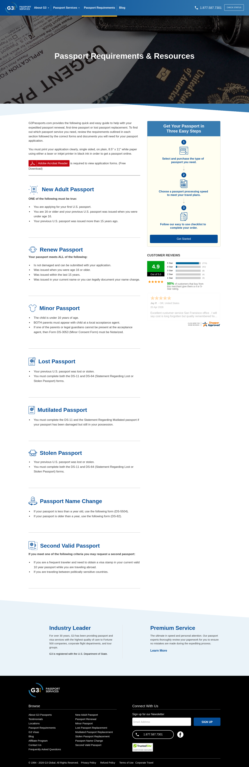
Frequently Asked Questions (45, 749)
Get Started (184, 238)
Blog (31, 736)
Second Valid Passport (88, 745)
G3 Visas (34, 732)
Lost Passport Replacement (91, 727)
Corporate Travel (144, 762)
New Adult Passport (86, 714)
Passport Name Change (89, 740)
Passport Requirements (42, 727)
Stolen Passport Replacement (92, 736)
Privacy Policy (88, 762)
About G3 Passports (40, 714)
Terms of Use (126, 762)
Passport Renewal (85, 719)
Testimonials (36, 719)
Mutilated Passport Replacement (94, 732)
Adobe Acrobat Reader (53, 163)
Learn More (158, 650)
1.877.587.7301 (153, 734)
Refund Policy (107, 762)
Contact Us (35, 745)
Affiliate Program (38, 740)
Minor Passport (84, 723)
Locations (34, 723)
